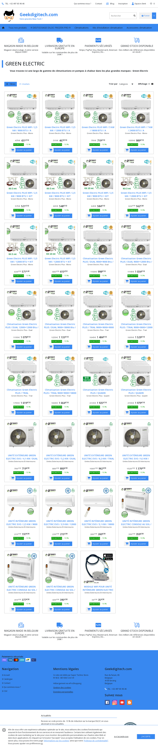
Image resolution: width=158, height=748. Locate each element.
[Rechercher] (135, 16)
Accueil (6, 675)
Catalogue (7, 679)
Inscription (123, 3)
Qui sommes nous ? (11, 687)
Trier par (113, 84)
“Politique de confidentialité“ (95, 740)
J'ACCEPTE (146, 736)
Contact (98, 3)
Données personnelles (63, 692)
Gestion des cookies (62, 687)
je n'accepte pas (121, 736)
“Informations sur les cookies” (56, 740)
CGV (4, 691)
